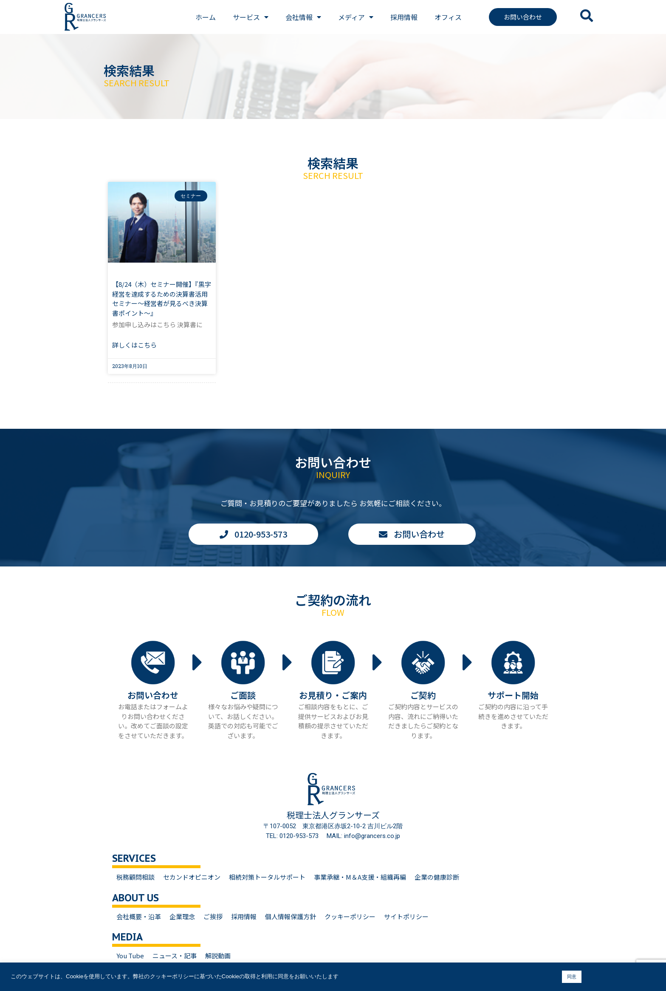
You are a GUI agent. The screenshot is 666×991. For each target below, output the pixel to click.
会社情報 (303, 17)
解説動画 (218, 955)
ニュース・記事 (174, 955)
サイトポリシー (406, 916)
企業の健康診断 (437, 876)
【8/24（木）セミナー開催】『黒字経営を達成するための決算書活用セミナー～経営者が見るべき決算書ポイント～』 (161, 298)
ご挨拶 (213, 916)
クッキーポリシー (350, 916)
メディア (355, 17)
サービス (250, 17)
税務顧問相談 (135, 876)
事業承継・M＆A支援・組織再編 (360, 876)
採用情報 (404, 17)
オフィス (448, 17)
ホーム (205, 17)
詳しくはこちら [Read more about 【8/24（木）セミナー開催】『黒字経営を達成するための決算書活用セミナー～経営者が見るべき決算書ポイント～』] (134, 344)
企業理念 (182, 916)
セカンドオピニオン (191, 876)
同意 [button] (571, 976)
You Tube (130, 955)
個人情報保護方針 (290, 916)
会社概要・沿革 (138, 916)
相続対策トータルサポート (267, 876)
